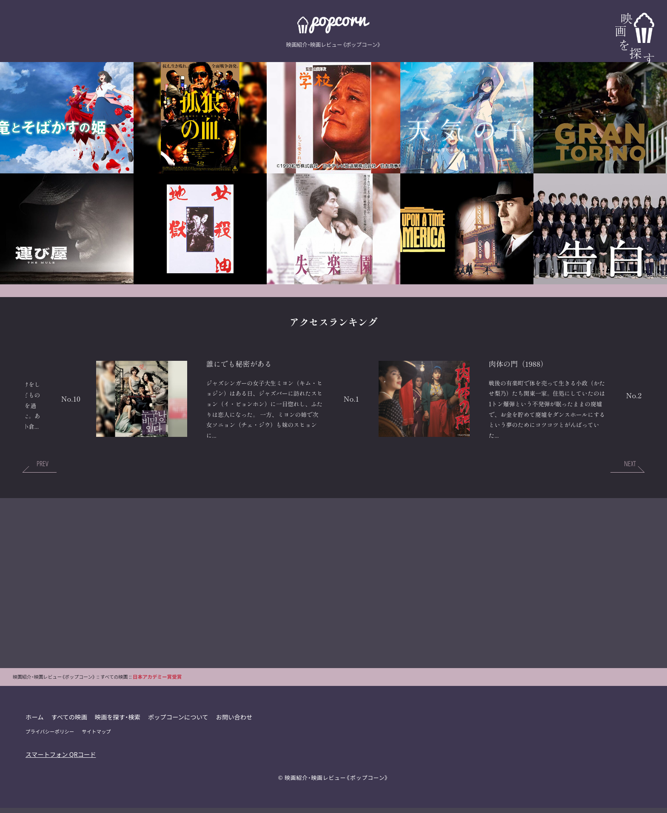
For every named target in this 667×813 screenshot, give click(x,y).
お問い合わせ (235, 721)
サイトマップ (96, 736)
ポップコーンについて (178, 721)
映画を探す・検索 (118, 721)
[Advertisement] (333, 588)
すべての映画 (69, 721)
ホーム (35, 721)
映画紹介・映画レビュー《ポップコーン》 (336, 783)
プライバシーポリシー (50, 736)
